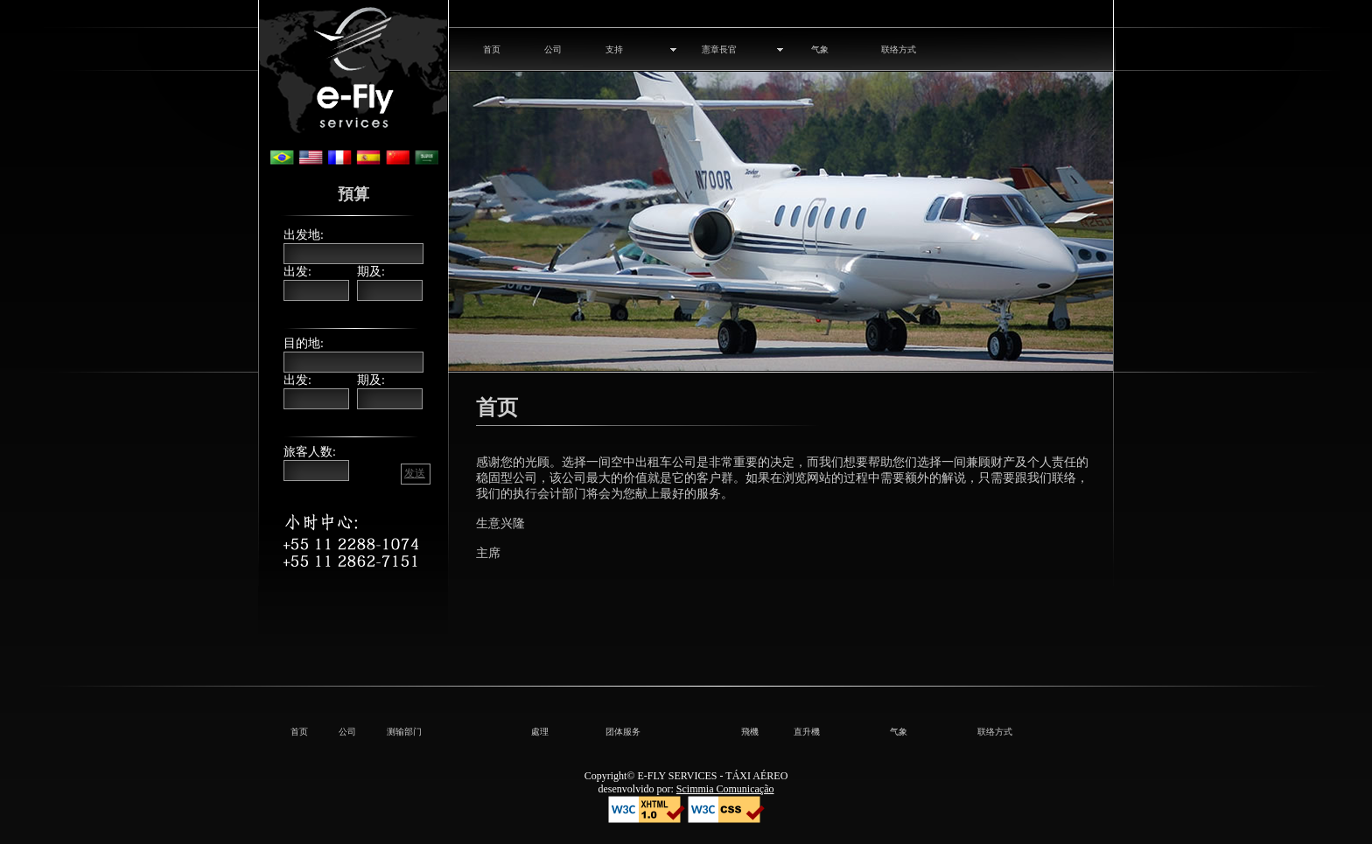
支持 (614, 49)
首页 (491, 49)
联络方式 (898, 49)
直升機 (807, 731)
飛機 (750, 731)
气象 (820, 49)
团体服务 (623, 731)
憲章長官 (719, 49)
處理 (540, 731)
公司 (553, 49)
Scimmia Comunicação (725, 789)
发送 (414, 473)
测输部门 (404, 731)
